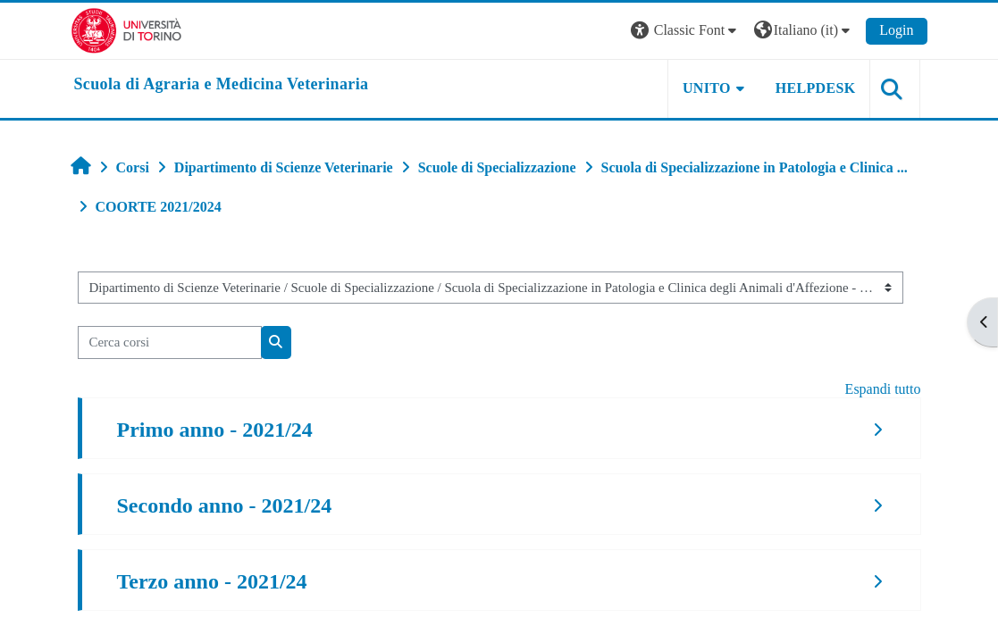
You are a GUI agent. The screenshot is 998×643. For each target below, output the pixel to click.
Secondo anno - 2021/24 (224, 505)
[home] (221, 85)
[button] (686, 31)
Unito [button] (707, 88)
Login (896, 30)
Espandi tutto (883, 389)
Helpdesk (816, 88)
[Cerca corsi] (170, 342)
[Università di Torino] (126, 29)
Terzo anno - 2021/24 (212, 581)
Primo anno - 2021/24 (215, 429)
